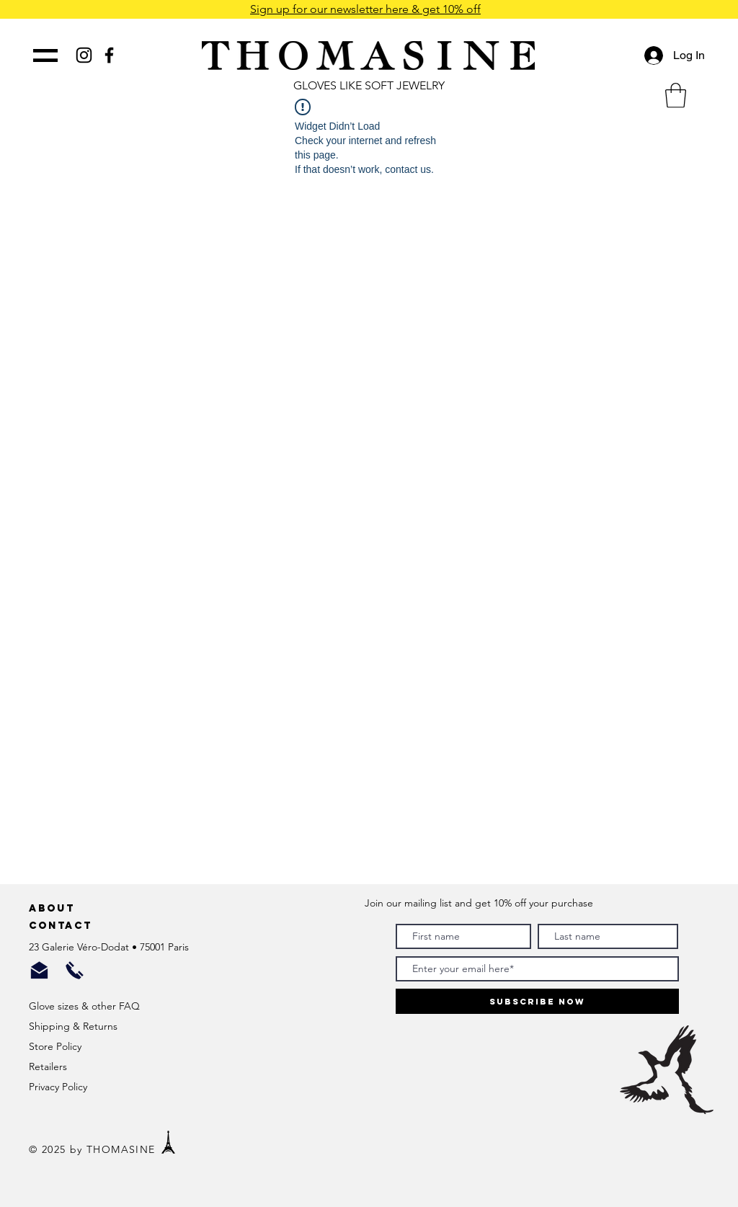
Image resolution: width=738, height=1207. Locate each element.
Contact (63, 925)
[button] (675, 95)
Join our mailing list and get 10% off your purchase (479, 902)
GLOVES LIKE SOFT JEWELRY (369, 85)
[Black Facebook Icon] (109, 55)
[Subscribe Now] (537, 1001)
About (54, 908)
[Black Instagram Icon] (84, 55)
